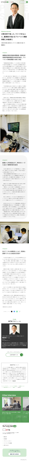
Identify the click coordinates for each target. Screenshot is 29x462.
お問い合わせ (6, 445)
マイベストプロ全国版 (8, 443)
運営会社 (5, 436)
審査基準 (14, 380)
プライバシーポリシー (8, 441)
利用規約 (5, 438)
